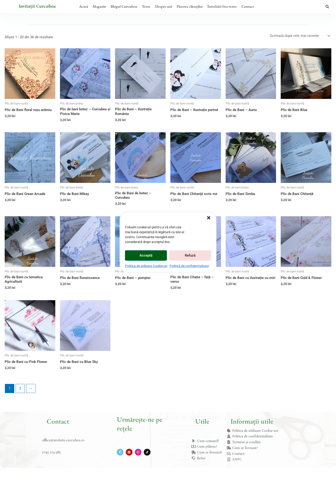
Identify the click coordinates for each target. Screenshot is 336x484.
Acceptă (146, 255)
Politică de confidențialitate (189, 266)
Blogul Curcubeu (124, 6)
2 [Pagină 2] (20, 388)
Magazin (99, 6)
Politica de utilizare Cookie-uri (146, 266)
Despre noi (163, 6)
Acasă (83, 6)
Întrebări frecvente (222, 6)
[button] (208, 217)
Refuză (190, 255)
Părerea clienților (190, 6)
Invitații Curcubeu (37, 6)
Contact (248, 6)
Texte (146, 6)
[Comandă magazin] (299, 36)
